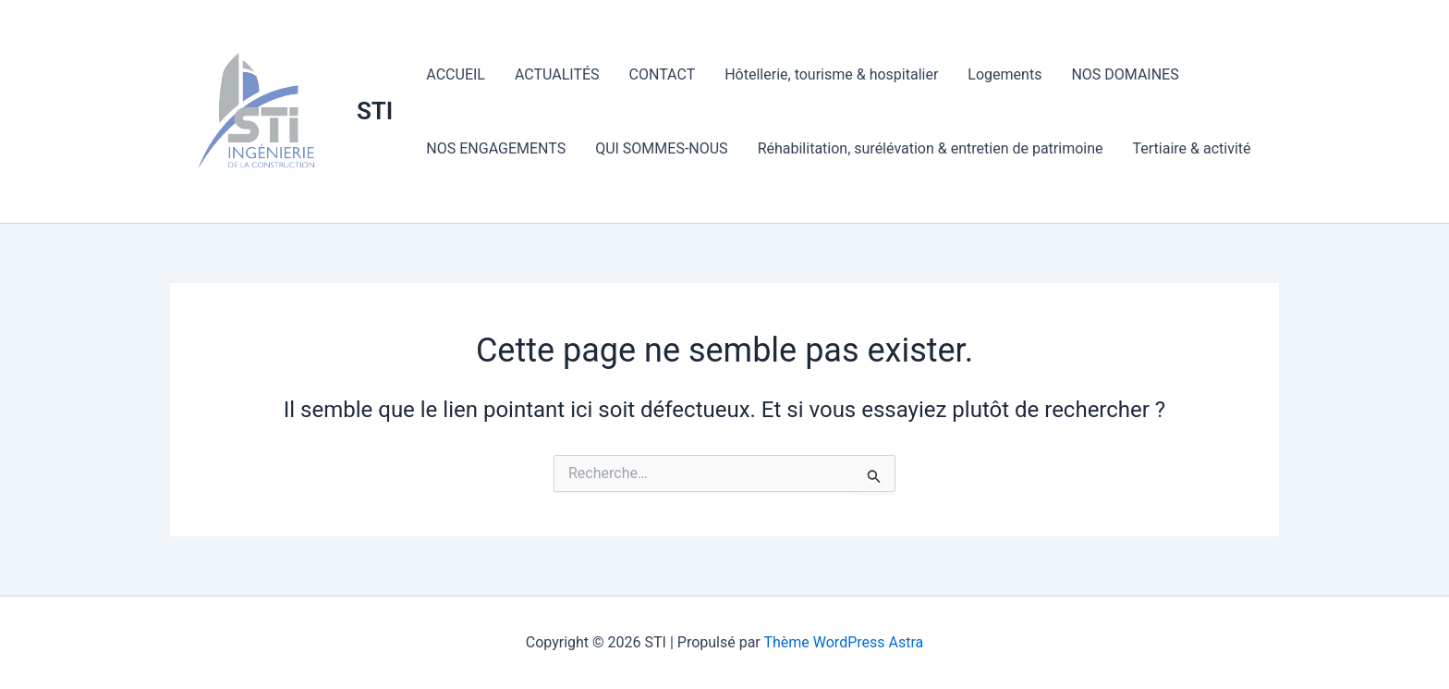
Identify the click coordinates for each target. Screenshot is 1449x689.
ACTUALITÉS (557, 74)
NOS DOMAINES (1124, 74)
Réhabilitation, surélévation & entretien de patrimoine (930, 148)
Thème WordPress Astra (843, 642)
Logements (1004, 74)
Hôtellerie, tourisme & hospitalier (831, 74)
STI (375, 111)
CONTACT (662, 74)
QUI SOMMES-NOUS (661, 148)
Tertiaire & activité (1192, 148)
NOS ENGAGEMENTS (496, 148)
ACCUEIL (455, 74)
